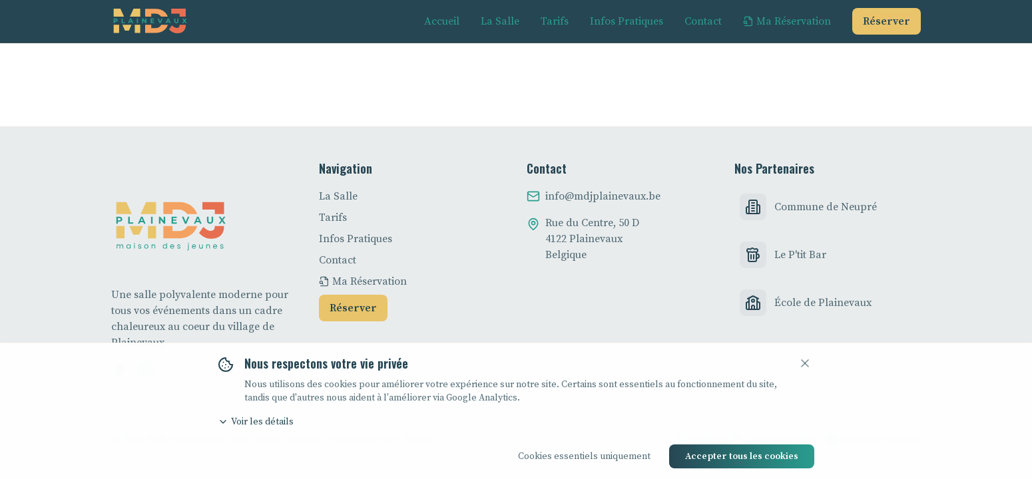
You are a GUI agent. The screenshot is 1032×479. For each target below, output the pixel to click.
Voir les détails (256, 422)
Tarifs (333, 217)
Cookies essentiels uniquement (584, 456)
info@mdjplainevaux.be (602, 196)
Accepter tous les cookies (741, 456)
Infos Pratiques (355, 238)
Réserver (886, 21)
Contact (337, 260)
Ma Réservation (363, 281)
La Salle (338, 196)
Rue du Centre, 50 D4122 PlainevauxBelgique (592, 238)
